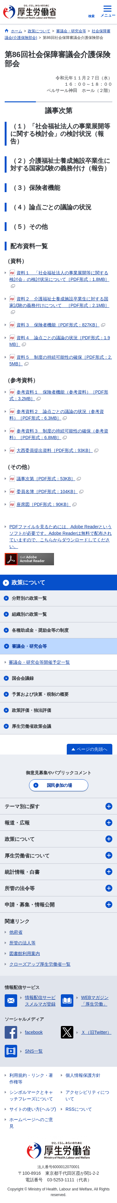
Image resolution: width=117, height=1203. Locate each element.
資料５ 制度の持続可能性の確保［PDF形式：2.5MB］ (60, 360)
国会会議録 (23, 678)
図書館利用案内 (24, 953)
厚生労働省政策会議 (31, 726)
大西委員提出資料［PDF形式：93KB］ (53, 450)
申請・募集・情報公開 (58, 904)
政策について (58, 838)
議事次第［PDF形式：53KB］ (45, 478)
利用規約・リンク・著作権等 (31, 1078)
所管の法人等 (22, 942)
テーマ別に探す (58, 806)
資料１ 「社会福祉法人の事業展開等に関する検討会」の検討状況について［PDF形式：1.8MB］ (59, 279)
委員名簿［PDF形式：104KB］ (46, 491)
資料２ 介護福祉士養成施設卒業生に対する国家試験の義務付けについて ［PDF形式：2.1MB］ (59, 305)
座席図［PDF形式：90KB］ (42, 504)
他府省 (15, 932)
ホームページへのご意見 (31, 1123)
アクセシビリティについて (87, 1095)
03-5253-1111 (60, 1179)
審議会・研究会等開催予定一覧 (39, 662)
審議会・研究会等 (29, 646)
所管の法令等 (58, 888)
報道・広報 (58, 822)
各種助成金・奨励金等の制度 (40, 630)
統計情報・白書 (58, 871)
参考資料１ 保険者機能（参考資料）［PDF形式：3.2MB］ (58, 395)
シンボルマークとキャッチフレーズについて (31, 1095)
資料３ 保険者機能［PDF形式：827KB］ (57, 325)
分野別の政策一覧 (29, 598)
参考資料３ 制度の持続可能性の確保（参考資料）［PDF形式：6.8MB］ (58, 434)
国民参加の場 (59, 785)
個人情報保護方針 (83, 1075)
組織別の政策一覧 (29, 614)
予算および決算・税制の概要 (40, 694)
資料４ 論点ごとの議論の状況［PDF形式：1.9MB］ (59, 341)
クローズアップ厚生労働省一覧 (40, 964)
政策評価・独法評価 (31, 710)
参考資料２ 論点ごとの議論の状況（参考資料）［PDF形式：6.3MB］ (56, 414)
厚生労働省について (58, 855)
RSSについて (79, 1109)
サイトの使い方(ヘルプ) (32, 1109)
